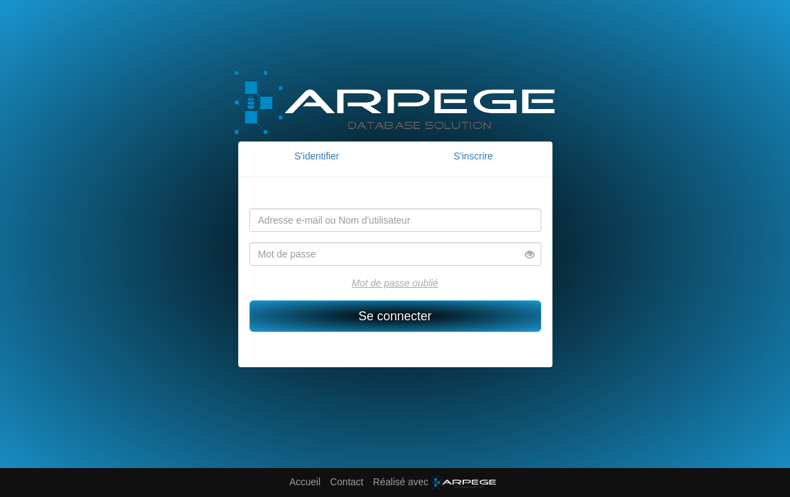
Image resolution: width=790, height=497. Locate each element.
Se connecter (395, 316)
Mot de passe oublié (394, 283)
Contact (346, 481)
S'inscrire (473, 156)
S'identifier (316, 156)
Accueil (304, 481)
